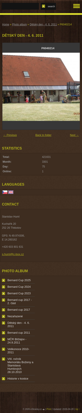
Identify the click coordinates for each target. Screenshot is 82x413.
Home (5, 24)
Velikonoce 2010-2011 (18, 350)
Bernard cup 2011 (18, 332)
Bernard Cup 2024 (19, 286)
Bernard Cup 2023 (19, 293)
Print (49, 409)
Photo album (19, 24)
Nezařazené (15, 316)
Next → (74, 135)
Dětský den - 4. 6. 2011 (43, 24)
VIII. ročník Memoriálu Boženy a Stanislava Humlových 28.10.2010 (20, 365)
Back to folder (43, 135)
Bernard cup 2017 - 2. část (19, 301)
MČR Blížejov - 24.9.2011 (16, 341)
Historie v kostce (17, 378)
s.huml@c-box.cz (13, 254)
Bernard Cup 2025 (19, 280)
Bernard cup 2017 (18, 309)
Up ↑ (77, 409)
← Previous (10, 135)
